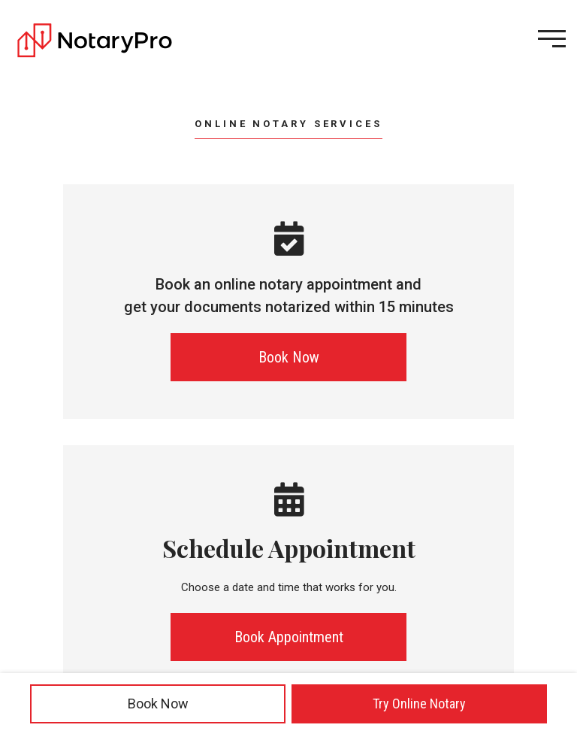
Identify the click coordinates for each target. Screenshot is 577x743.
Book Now (158, 703)
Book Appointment (288, 637)
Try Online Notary (419, 703)
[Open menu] (552, 38)
